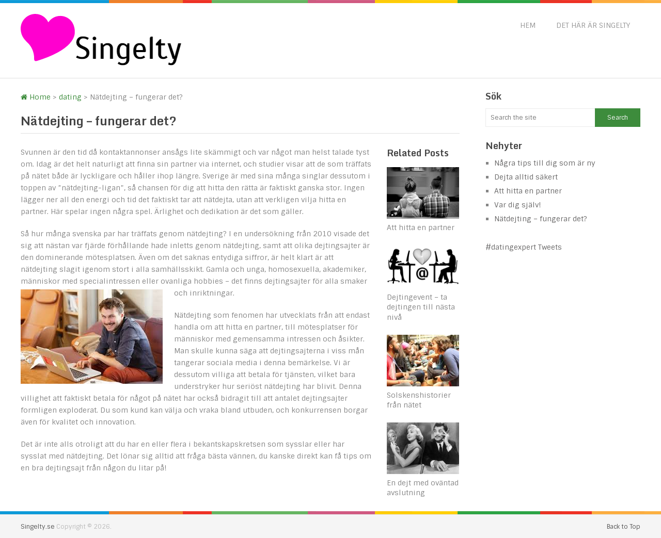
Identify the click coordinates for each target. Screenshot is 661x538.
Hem (528, 25)
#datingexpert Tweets (523, 247)
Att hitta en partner (420, 227)
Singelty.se (38, 527)
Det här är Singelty (593, 25)
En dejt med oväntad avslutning (423, 488)
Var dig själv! (517, 204)
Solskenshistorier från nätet (419, 400)
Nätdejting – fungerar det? (540, 218)
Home (36, 97)
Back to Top (623, 527)
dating (70, 97)
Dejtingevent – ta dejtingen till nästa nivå (421, 307)
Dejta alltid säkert (526, 177)
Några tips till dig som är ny (544, 163)
